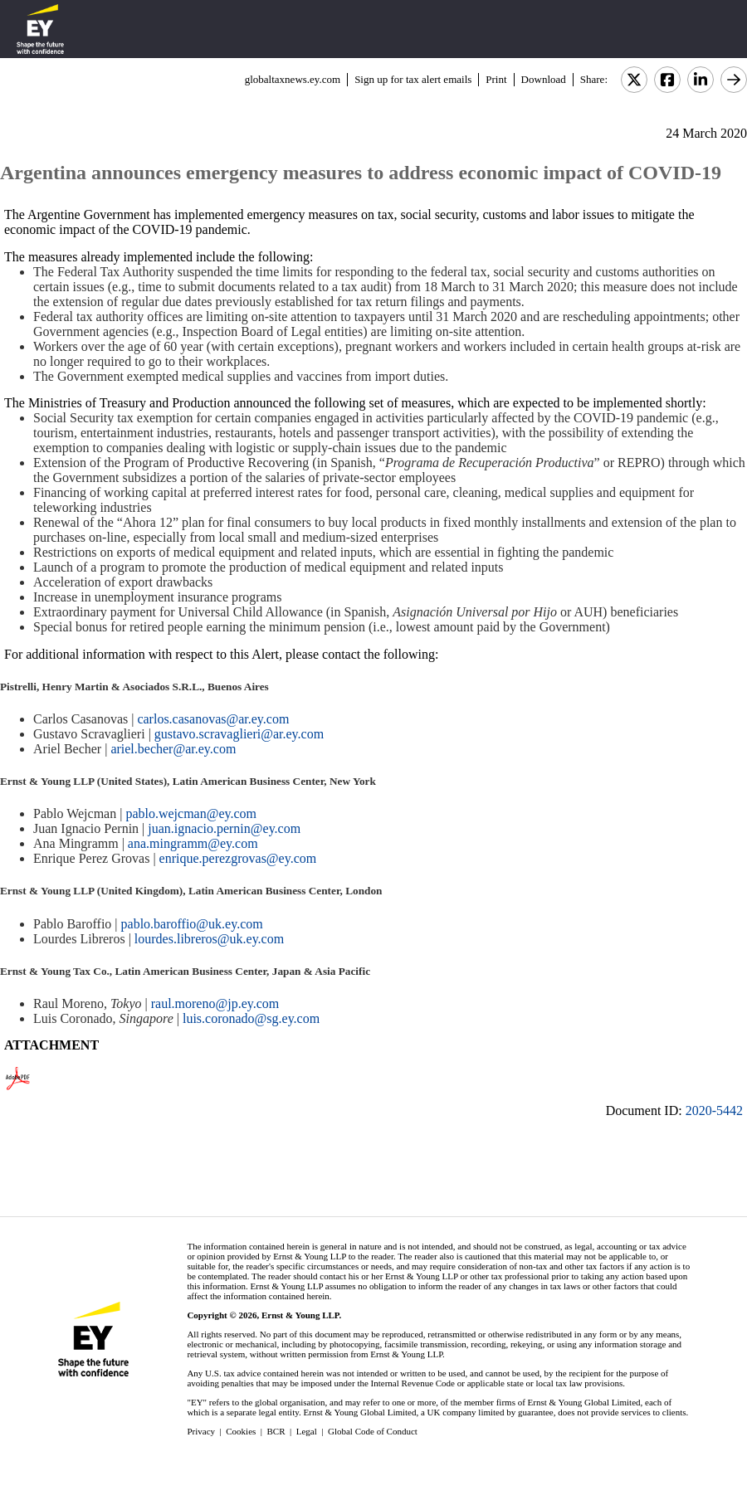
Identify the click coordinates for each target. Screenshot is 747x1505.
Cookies (241, 1431)
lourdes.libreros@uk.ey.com (209, 939)
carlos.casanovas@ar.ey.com (213, 719)
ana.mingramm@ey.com (193, 843)
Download (543, 79)
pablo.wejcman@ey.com (190, 813)
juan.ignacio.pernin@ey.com (224, 828)
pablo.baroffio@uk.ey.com (192, 924)
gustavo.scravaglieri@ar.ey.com (239, 734)
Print (496, 79)
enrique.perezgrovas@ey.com (238, 858)
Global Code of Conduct (372, 1431)
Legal (306, 1431)
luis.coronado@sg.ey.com (253, 1018)
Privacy (201, 1431)
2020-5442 (714, 1110)
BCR (276, 1431)
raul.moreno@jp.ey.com (215, 1003)
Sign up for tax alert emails (412, 79)
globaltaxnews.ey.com (292, 79)
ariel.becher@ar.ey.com (173, 749)
